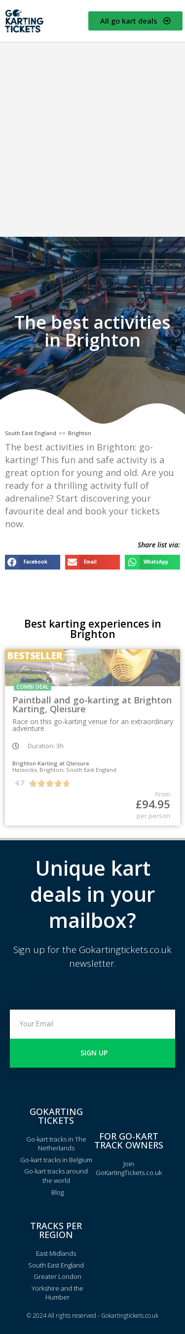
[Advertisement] (92, 139)
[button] (32, 562)
